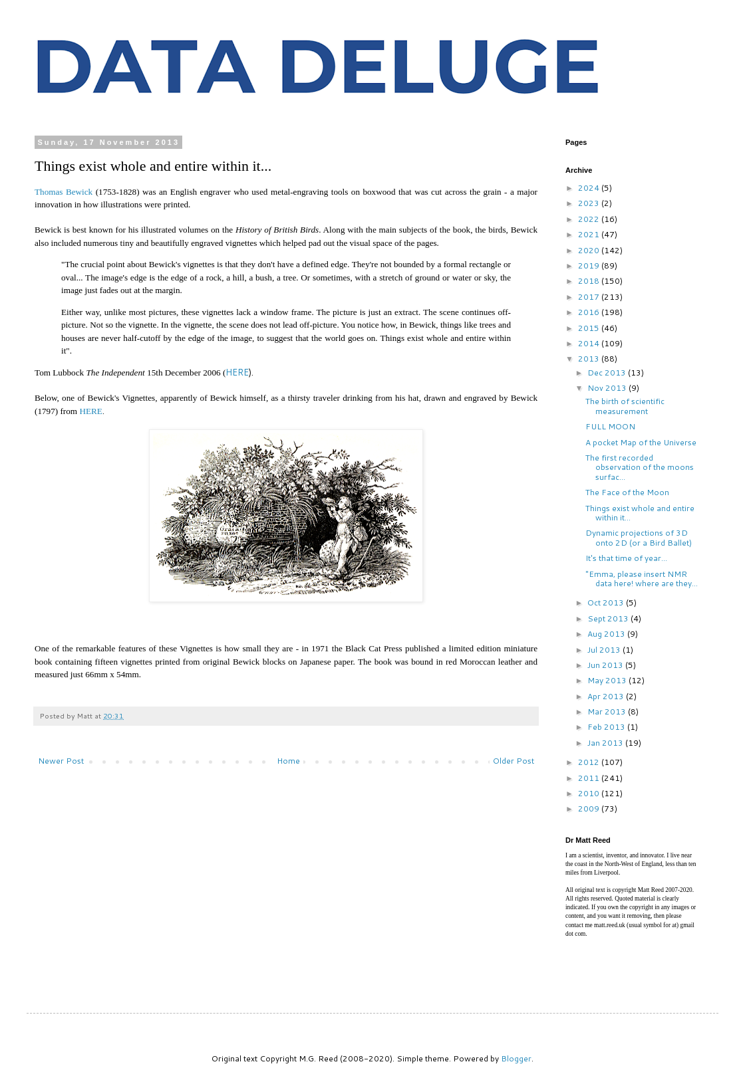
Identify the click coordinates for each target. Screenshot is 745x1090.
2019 (589, 265)
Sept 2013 (609, 618)
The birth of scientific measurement (625, 405)
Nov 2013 (608, 387)
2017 (589, 296)
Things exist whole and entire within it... (639, 512)
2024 (589, 187)
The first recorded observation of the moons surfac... (639, 467)
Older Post (513, 760)
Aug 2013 (607, 633)
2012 (589, 762)
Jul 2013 (605, 649)
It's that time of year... (626, 558)
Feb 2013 (607, 726)
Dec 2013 (607, 372)
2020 (589, 250)
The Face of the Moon (627, 492)
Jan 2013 (606, 742)
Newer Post (61, 760)
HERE (237, 372)
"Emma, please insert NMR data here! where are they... (641, 578)
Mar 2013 (607, 711)
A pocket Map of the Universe (640, 442)
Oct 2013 (606, 602)
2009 (589, 808)
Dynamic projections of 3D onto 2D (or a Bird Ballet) (638, 537)
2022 (589, 219)
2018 (589, 280)
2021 (589, 234)
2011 (589, 778)
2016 (589, 312)
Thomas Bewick (63, 192)
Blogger (516, 1058)
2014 (589, 343)
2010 (589, 793)
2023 (589, 203)
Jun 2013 (606, 665)
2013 (589, 358)
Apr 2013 (606, 696)
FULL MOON (610, 426)
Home (288, 760)
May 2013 (608, 680)
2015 (589, 328)
